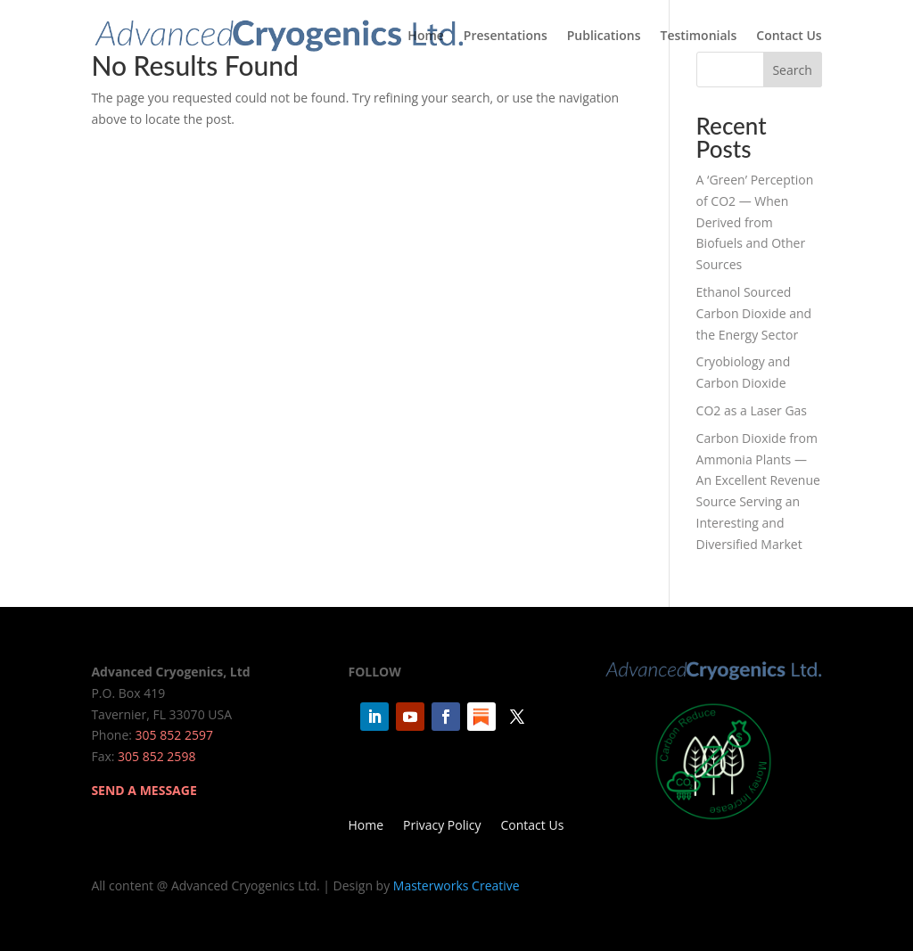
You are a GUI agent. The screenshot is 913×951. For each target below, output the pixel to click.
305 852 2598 (156, 756)
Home (425, 36)
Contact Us (788, 36)
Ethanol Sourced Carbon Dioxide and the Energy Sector (754, 313)
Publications (604, 36)
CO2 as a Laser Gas (751, 410)
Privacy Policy (442, 826)
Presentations (505, 36)
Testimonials (699, 36)
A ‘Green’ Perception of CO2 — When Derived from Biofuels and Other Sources (755, 222)
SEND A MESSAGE (143, 790)
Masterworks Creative (456, 885)
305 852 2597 (174, 734)
